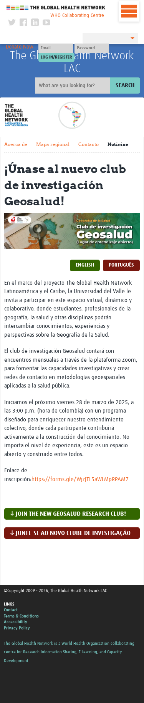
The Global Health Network (56, 7)
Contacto (88, 144)
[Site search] (73, 85)
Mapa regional (53, 144)
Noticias (118, 144)
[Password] (91, 48)
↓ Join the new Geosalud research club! (68, 514)
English (85, 265)
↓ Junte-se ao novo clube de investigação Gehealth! (70, 534)
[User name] (55, 48)
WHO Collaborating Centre (77, 15)
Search (125, 85)
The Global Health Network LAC (72, 62)
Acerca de (15, 144)
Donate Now (19, 47)
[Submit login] (56, 57)
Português (121, 265)
